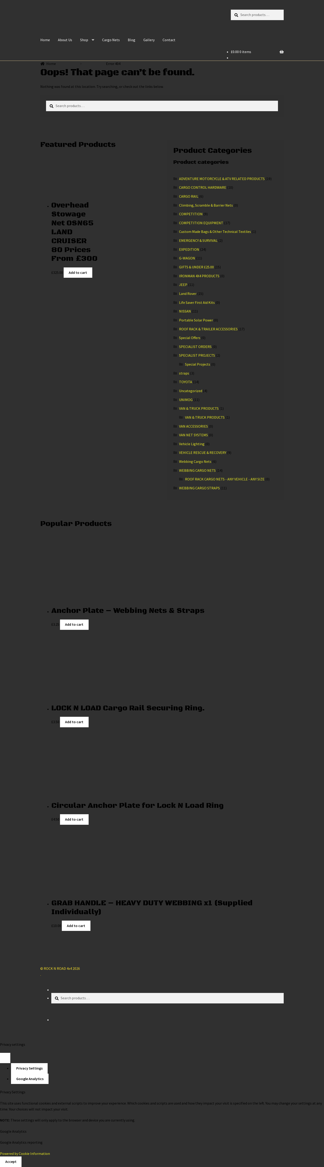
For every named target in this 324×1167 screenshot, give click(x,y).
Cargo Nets (111, 40)
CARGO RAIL (188, 196)
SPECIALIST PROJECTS (197, 355)
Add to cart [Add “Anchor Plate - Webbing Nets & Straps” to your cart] (74, 624)
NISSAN (185, 311)
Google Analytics (30, 1078)
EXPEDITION (189, 249)
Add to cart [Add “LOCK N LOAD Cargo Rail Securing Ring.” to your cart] (74, 722)
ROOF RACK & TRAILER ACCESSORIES (208, 329)
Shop (84, 40)
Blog (131, 40)
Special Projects (197, 364)
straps (184, 373)
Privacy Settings (29, 1068)
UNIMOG (186, 399)
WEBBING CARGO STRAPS (199, 488)
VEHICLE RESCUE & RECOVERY (202, 452)
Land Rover (187, 293)
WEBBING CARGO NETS (197, 470)
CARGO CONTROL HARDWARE (202, 187)
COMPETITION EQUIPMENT (201, 223)
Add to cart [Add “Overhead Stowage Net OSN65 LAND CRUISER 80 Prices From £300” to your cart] (78, 272)
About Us (65, 40)
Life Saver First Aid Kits (197, 302)
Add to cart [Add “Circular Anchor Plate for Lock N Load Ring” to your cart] (74, 819)
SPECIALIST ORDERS (195, 346)
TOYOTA (185, 382)
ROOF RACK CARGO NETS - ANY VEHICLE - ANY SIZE (224, 479)
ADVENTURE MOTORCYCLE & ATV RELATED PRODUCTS (222, 178)
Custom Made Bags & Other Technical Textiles (215, 231)
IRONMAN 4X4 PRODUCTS (199, 276)
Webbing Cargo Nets (195, 461)
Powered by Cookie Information (25, 1153)
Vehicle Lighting (191, 444)
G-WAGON (187, 258)
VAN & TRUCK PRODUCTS (199, 408)
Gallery (149, 40)
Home (45, 40)
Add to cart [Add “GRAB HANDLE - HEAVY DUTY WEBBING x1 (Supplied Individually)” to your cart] (76, 925)
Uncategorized (190, 390)
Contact (169, 40)
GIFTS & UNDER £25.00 (196, 267)
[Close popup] (5, 1058)
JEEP (183, 284)
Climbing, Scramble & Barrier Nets (206, 205)
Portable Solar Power (196, 320)
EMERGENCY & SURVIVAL (198, 240)
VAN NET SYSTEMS (193, 435)
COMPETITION (191, 214)
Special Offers (189, 337)
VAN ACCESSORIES (193, 426)
